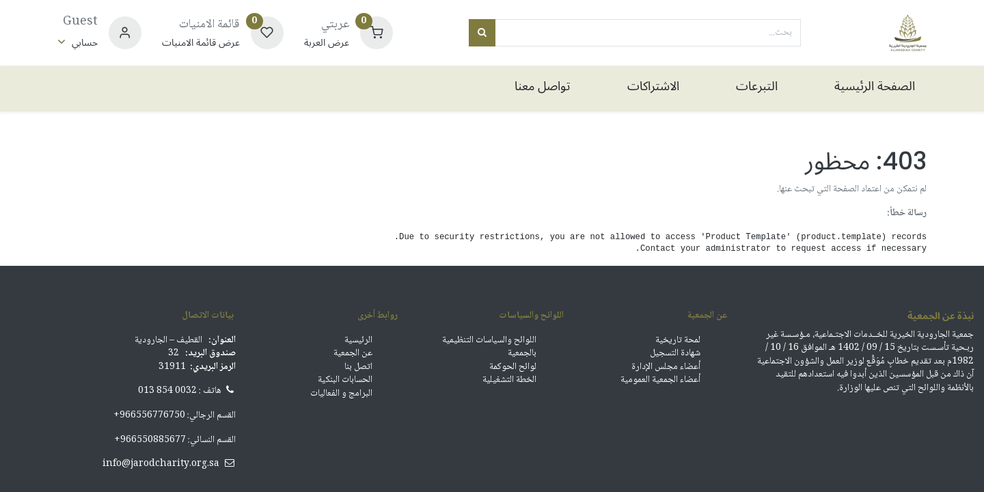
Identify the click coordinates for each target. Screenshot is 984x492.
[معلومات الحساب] (77, 42)
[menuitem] (858, 88)
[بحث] (482, 32)
